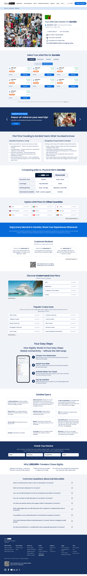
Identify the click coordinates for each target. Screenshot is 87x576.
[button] (19, 3)
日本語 (69, 3)
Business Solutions (43, 3)
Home (5, 8)
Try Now (16, 123)
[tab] (52, 31)
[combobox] (70, 3)
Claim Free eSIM (80, 3)
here (73, 405)
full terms (68, 426)
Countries (11, 8)
